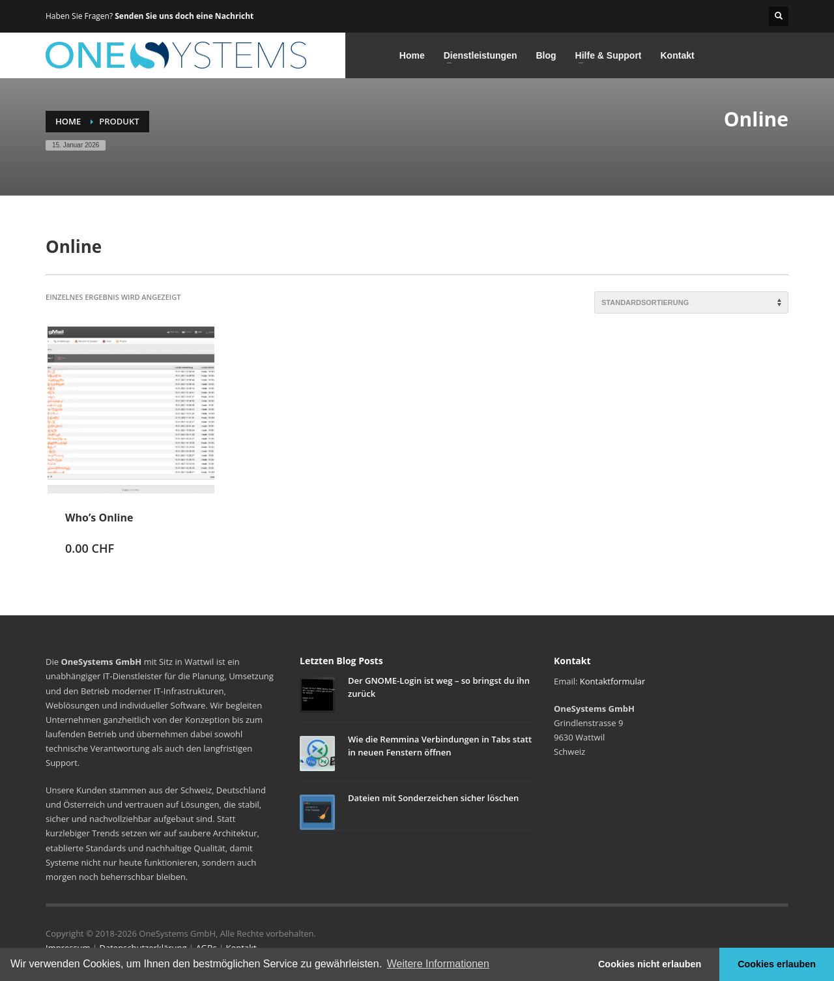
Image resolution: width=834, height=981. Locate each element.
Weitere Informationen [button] (438, 963)
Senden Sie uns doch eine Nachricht (184, 16)
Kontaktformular (612, 681)
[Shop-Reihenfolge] (691, 302)
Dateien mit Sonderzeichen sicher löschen (433, 798)
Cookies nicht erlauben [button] (649, 964)
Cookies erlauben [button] (777, 964)
